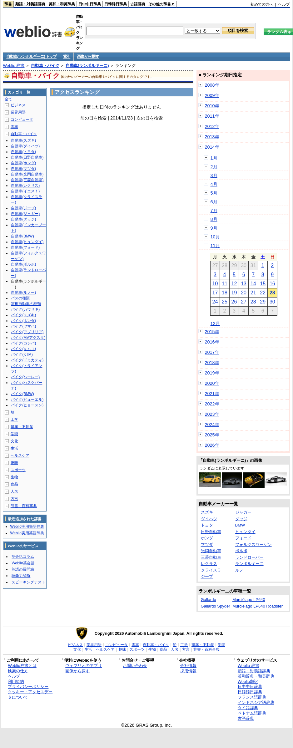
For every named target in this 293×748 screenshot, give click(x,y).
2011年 (212, 116)
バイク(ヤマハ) (23, 326)
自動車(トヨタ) (23, 152)
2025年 (212, 434)
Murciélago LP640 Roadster (257, 606)
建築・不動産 (22, 427)
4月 (214, 184)
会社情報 (188, 665)
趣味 (14, 463)
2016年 (212, 341)
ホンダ (207, 538)
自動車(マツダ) (23, 168)
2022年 (212, 403)
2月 (214, 166)
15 (263, 283)
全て (8, 99)
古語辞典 (137, 4)
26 (234, 301)
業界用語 (18, 112)
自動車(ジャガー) (25, 213)
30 (272, 301)
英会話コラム (23, 556)
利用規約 (16, 681)
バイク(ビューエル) (27, 399)
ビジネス (18, 105)
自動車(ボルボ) (23, 264)
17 (215, 292)
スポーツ (18, 470)
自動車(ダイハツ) (25, 146)
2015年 (212, 331)
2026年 (212, 445)
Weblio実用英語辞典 (27, 533)
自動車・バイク (45, 65)
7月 (214, 210)
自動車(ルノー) (23, 292)
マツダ (207, 544)
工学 (14, 419)
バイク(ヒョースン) (27, 405)
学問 (14, 434)
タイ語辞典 (248, 707)
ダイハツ (209, 518)
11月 (215, 245)
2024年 (212, 424)
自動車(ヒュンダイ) (27, 242)
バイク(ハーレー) (25, 377)
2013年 (212, 136)
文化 (14, 441)
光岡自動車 (211, 550)
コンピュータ (22, 119)
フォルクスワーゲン (253, 544)
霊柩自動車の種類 (26, 304)
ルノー (241, 570)
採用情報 (188, 671)
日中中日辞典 (89, 4)
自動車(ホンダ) (23, 163)
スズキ (207, 512)
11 (224, 283)
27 (243, 301)
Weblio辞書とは (22, 665)
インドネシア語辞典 (256, 702)
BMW (240, 525)
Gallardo (208, 599)
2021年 (212, 393)
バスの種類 (20, 298)
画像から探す (88, 56)
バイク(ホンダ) (23, 320)
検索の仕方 (18, 671)
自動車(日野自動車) (27, 157)
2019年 (212, 372)
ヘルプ (284, 4)
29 (263, 301)
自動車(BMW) (22, 236)
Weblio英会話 (23, 563)
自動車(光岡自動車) (27, 174)
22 (263, 292)
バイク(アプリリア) (27, 332)
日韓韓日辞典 (115, 4)
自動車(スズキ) (23, 140)
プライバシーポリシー (28, 686)
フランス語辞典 (252, 697)
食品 (14, 484)
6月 (214, 201)
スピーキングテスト (28, 582)
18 (224, 292)
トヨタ (207, 525)
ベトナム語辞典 (252, 713)
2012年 (212, 126)
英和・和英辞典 (62, 4)
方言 (14, 498)
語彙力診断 (21, 575)
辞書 (8, 4)
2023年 (212, 414)
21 (253, 292)
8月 (214, 219)
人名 (14, 491)
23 (272, 292)
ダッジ (241, 518)
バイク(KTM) (21, 354)
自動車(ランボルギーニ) (87, 65)
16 (272, 283)
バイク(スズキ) (23, 315)
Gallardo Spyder (215, 606)
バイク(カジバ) (23, 343)
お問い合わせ (135, 665)
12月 (215, 323)
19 (234, 292)
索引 (66, 56)
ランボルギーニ (249, 563)
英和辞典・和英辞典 (256, 676)
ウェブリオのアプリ (83, 665)
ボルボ (241, 550)
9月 (214, 228)
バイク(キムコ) (23, 349)
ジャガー (243, 512)
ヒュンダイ (245, 531)
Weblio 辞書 (13, 65)
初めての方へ (262, 4)
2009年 (212, 95)
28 (253, 301)
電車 (14, 127)
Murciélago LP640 (248, 599)
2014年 (212, 147)
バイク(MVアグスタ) (28, 337)
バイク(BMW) (22, 394)
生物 (14, 477)
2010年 (212, 105)
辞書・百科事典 (24, 506)
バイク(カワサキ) (25, 309)
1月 (214, 157)
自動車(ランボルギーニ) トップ (31, 56)
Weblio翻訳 (248, 681)
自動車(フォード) (25, 247)
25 (224, 301)
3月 (214, 175)
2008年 (212, 85)
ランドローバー (249, 557)
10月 (215, 236)
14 (253, 283)
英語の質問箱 (23, 569)
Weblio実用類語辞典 (27, 526)
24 (215, 301)
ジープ (207, 576)
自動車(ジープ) (23, 208)
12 (234, 283)
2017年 (212, 352)
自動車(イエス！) (25, 191)
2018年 (212, 362)
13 (243, 283)
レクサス (209, 563)
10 (215, 283)
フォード (243, 538)
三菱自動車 (211, 557)
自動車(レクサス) (25, 185)
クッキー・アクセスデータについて (30, 694)
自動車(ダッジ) (23, 219)
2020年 (212, 383)
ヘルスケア (20, 455)
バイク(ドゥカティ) (27, 360)
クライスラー (213, 570)
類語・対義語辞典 (30, 4)
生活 (14, 448)
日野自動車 (211, 531)
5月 (214, 193)
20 (243, 292)
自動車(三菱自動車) (27, 180)
